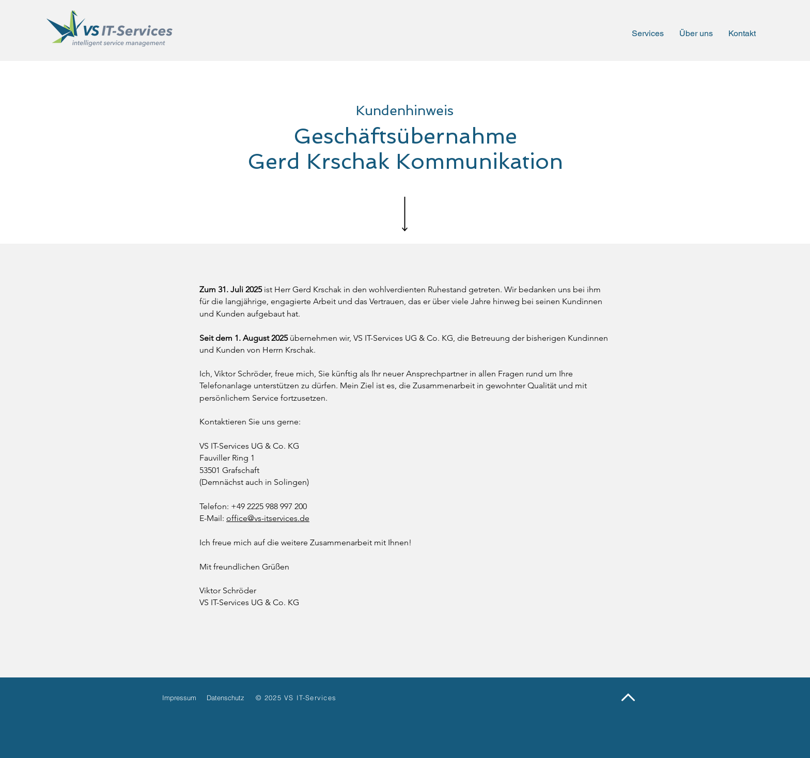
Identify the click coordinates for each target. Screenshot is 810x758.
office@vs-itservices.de (267, 518)
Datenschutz (225, 697)
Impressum (179, 697)
